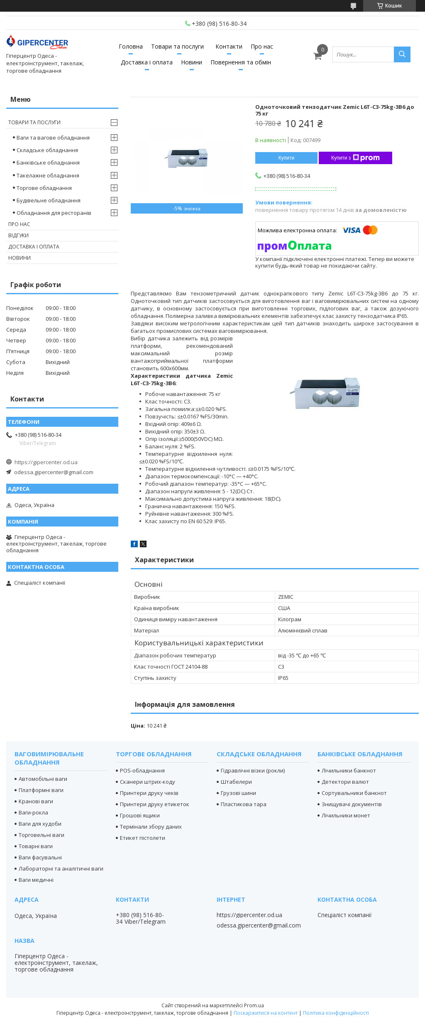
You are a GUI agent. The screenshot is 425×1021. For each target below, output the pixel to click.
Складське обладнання (47, 150)
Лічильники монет (346, 815)
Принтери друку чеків (149, 793)
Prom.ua (254, 1005)
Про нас (262, 46)
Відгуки (18, 235)
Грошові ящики (140, 815)
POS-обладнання (142, 770)
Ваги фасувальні (40, 857)
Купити (286, 158)
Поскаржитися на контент (266, 1012)
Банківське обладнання (48, 162)
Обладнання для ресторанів (54, 213)
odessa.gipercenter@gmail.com (53, 472)
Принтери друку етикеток (154, 804)
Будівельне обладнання (49, 200)
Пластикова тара (243, 804)
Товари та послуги (177, 46)
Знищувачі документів (352, 804)
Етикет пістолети (142, 837)
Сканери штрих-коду (147, 781)
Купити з (355, 158)
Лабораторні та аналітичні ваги (61, 868)
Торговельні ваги (41, 835)
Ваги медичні (36, 879)
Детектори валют (345, 781)
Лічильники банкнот (349, 770)
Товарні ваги (36, 846)
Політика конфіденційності (336, 1012)
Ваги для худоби (40, 823)
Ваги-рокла (33, 812)
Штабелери (236, 781)
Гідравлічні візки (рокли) (253, 770)
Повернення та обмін (240, 62)
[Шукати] (402, 54)
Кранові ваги (36, 801)
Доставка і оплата (147, 62)
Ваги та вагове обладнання (53, 137)
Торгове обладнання (44, 188)
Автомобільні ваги (43, 778)
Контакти (228, 46)
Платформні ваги (41, 790)
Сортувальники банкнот (354, 793)
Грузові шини (238, 793)
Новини (191, 62)
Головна (131, 46)
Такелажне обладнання (48, 175)
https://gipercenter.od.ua (46, 462)
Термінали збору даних (151, 826)
